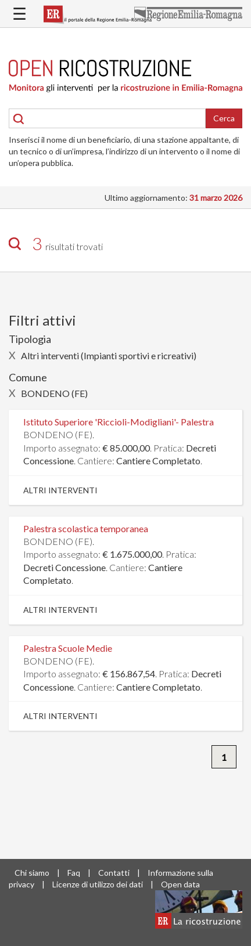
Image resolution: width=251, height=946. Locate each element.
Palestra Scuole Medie (67, 647)
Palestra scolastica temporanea (85, 528)
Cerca (224, 118)
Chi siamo (32, 873)
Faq (73, 873)
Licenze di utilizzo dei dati (97, 884)
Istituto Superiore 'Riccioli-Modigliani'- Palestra (118, 421)
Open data (180, 884)
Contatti (114, 873)
